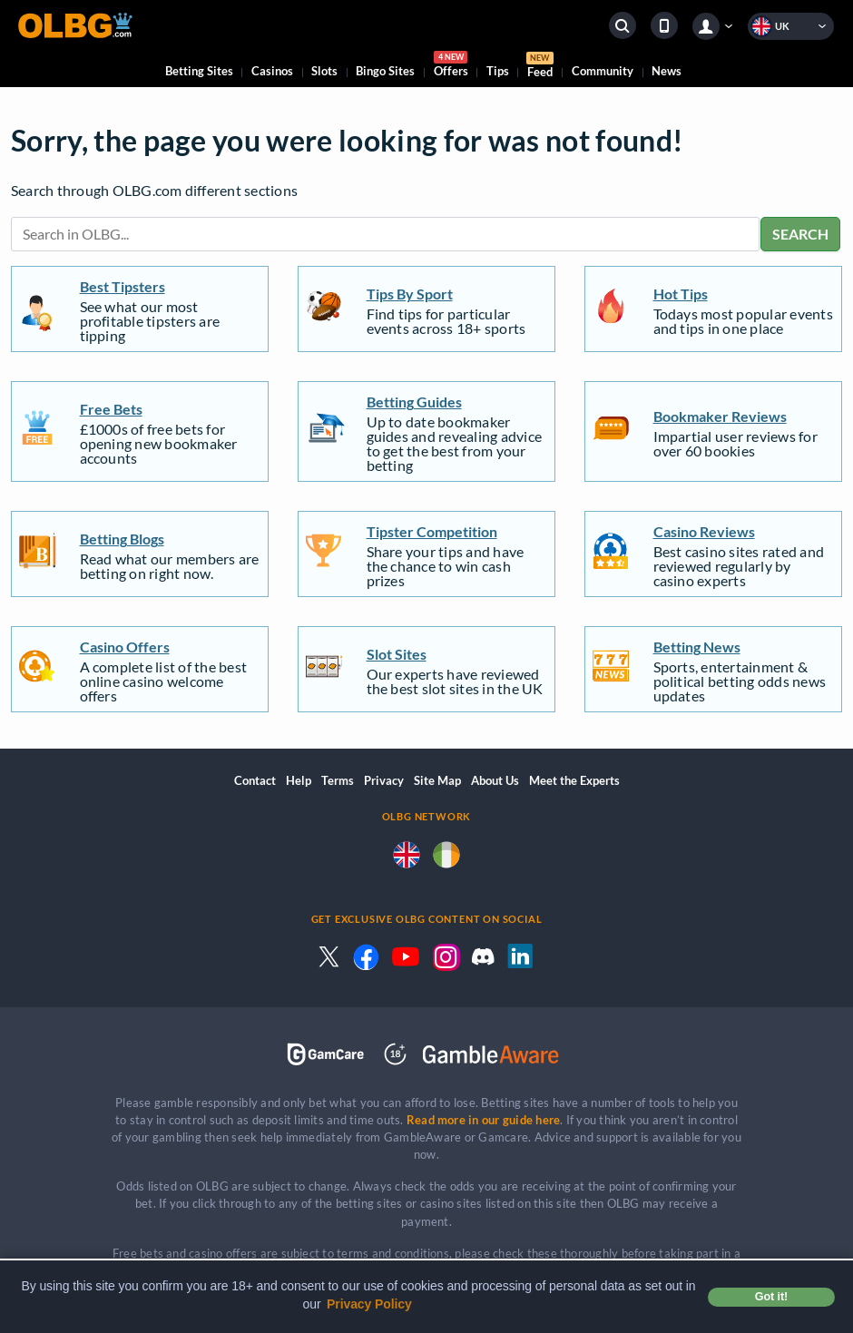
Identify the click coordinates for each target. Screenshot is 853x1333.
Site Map (437, 780)
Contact (255, 780)
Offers (451, 66)
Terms (337, 780)
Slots (324, 71)
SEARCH (800, 233)
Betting (199, 71)
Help (298, 780)
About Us (495, 780)
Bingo (385, 71)
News (666, 71)
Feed (540, 67)
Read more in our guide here (483, 1119)
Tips (497, 71)
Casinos (272, 71)
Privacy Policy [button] (369, 1304)
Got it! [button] (771, 1296)
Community (602, 71)
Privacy (384, 780)
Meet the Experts (574, 780)
